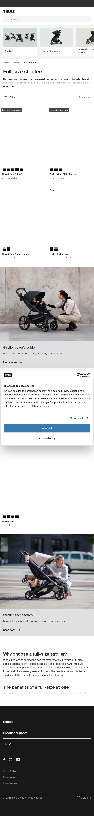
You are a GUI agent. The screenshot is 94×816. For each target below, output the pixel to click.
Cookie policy (9, 777)
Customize (47, 438)
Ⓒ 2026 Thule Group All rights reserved (22, 797)
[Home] (17, 11)
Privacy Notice (9, 771)
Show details (77, 418)
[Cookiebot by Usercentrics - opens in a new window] (76, 375)
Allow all (47, 428)
